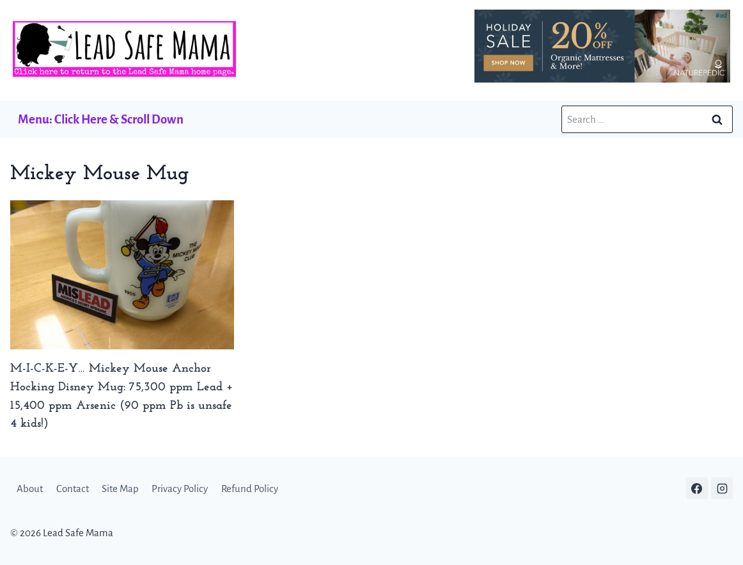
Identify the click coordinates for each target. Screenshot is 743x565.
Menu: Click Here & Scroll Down (101, 119)
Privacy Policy (180, 488)
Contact (72, 488)
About (30, 488)
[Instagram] (722, 488)
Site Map (120, 488)
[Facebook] (697, 488)
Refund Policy (249, 488)
